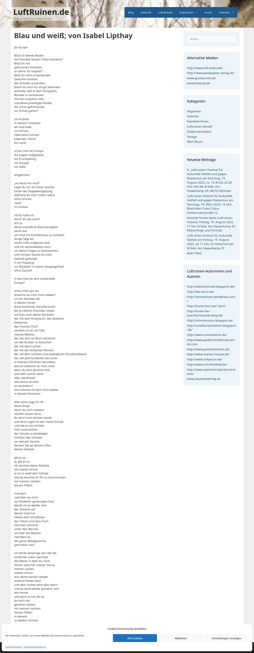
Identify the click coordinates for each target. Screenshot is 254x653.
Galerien (228, 12)
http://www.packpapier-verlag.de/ (210, 73)
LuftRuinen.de (41, 11)
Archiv (208, 12)
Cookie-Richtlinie (13, 647)
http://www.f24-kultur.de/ (204, 68)
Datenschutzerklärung (35, 647)
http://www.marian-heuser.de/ (208, 354)
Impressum (190, 12)
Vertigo (192, 137)
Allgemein (194, 111)
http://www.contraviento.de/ (207, 335)
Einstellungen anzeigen (226, 638)
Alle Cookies (135, 638)
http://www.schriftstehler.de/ (207, 364)
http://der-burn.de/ (200, 292)
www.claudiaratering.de (203, 379)
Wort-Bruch (195, 142)
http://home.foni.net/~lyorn (206, 306)
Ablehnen (181, 638)
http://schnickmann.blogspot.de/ (210, 320)
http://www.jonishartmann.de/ (208, 349)
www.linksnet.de (198, 83)
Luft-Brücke (165, 12)
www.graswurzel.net (201, 78)
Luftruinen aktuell (199, 126)
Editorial (146, 12)
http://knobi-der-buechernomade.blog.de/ (205, 313)
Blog (131, 12)
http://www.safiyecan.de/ (204, 359)
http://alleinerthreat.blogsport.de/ (211, 286)
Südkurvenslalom (199, 132)
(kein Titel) (194, 253)
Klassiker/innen (198, 121)
